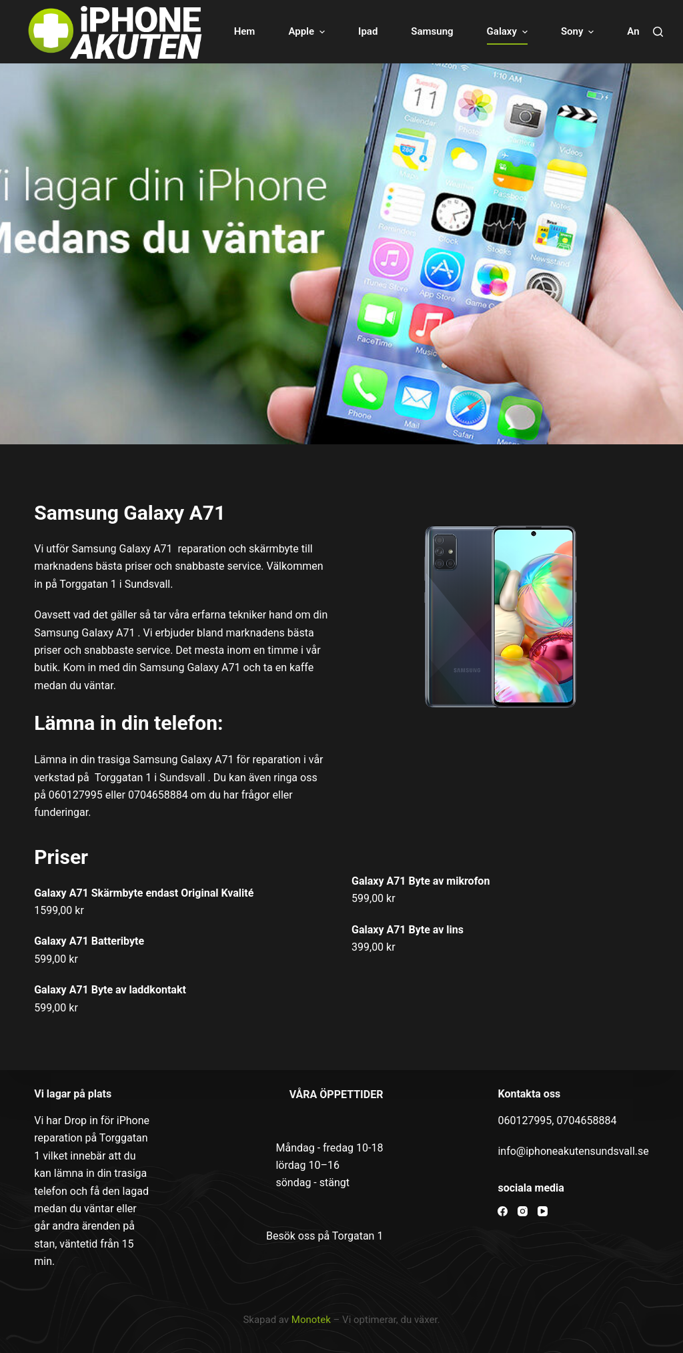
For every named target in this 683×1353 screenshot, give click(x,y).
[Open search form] (658, 32)
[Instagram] (523, 1211)
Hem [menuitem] (244, 31)
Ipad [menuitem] (368, 31)
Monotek (311, 1320)
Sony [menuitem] (579, 31)
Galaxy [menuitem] (509, 31)
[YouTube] (543, 1211)
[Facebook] (503, 1211)
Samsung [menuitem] (432, 31)
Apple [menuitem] (308, 31)
